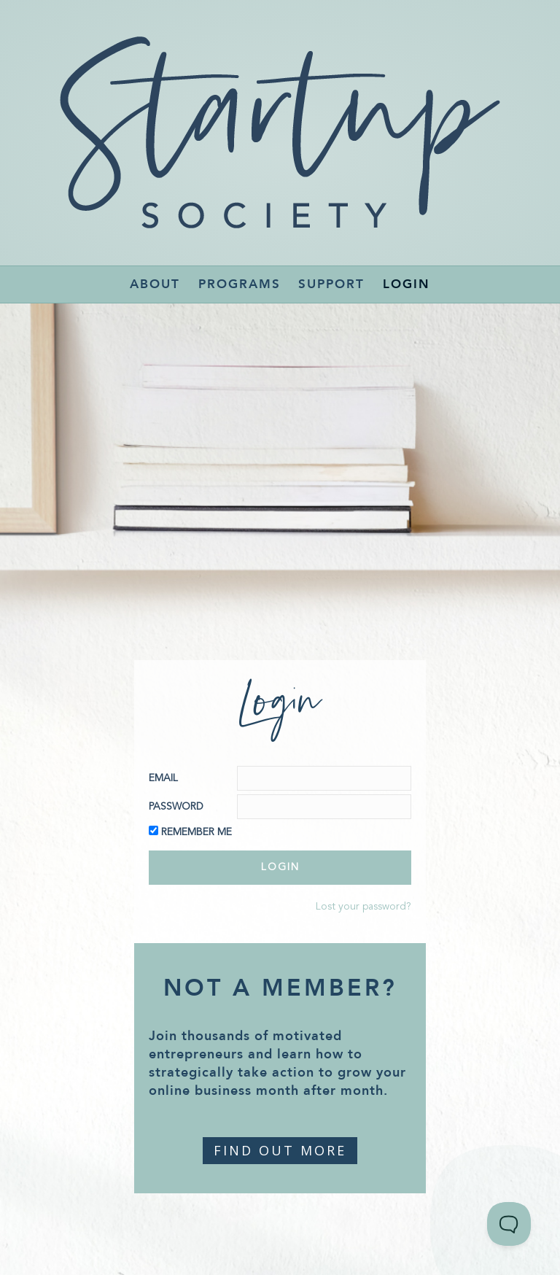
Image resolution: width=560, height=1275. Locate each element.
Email (163, 778)
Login (406, 284)
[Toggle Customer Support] (509, 1224)
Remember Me (196, 832)
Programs (239, 284)
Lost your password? (363, 907)
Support (331, 284)
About (155, 284)
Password (176, 807)
